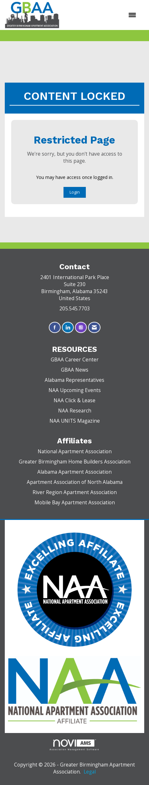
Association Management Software (75, 745)
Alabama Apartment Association (74, 472)
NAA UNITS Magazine (74, 421)
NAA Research (74, 410)
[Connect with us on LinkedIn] (68, 327)
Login (75, 192)
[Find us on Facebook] (55, 327)
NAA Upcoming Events (74, 390)
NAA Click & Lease (74, 400)
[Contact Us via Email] (94, 327)
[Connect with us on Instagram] (81, 327)
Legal (90, 771)
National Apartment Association (75, 451)
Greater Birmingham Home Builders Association (74, 461)
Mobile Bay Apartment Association (74, 502)
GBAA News (74, 370)
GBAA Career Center (75, 359)
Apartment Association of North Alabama (75, 482)
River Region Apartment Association (75, 492)
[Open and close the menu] (101, 15)
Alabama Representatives (74, 380)
